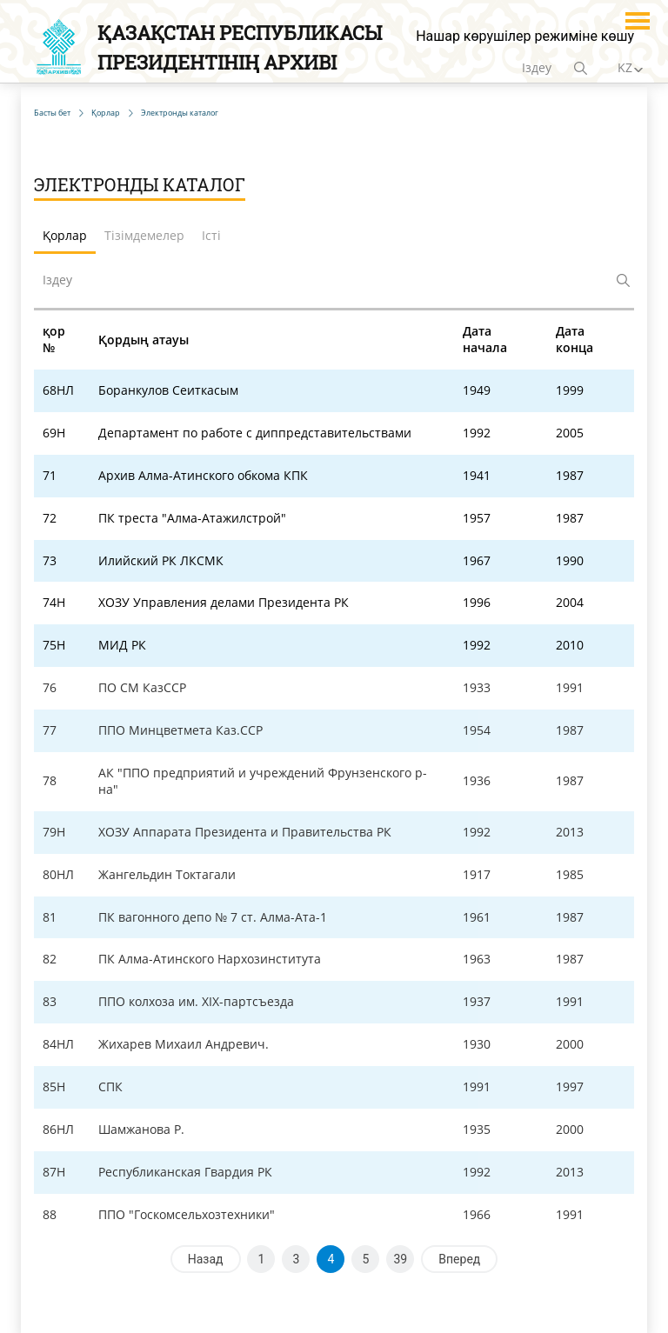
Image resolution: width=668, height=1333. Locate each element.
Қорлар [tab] (65, 235)
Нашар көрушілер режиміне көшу (525, 36)
